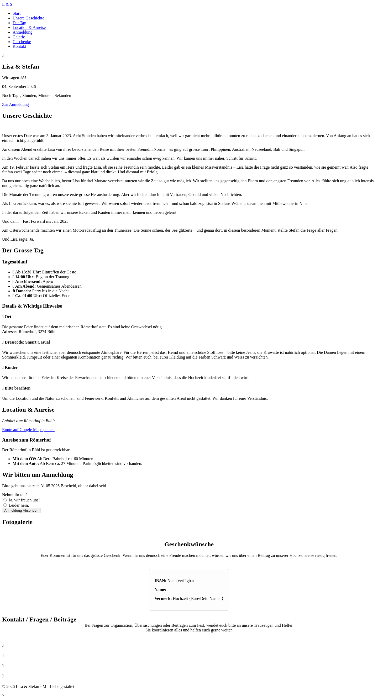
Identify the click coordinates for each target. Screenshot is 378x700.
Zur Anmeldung (15, 104)
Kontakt (19, 46)
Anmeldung (23, 32)
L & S (7, 4)
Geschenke (22, 41)
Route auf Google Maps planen (28, 429)
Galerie (19, 37)
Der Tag (19, 22)
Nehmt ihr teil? (15, 494)
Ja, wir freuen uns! (24, 500)
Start (16, 13)
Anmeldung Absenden (21, 510)
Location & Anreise (29, 27)
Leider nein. (19, 505)
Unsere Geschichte (28, 18)
